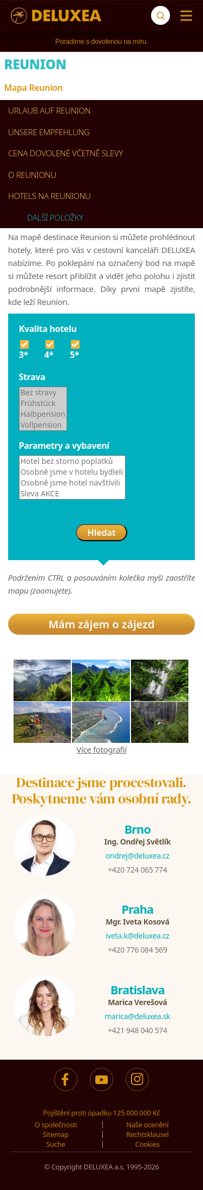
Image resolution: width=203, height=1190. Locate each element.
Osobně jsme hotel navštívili (72, 482)
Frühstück (43, 403)
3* (25, 348)
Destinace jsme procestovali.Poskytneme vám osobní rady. (102, 790)
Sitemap (56, 1134)
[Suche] (160, 15)
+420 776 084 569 (137, 950)
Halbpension (43, 414)
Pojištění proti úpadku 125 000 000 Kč (101, 1113)
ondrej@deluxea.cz (137, 855)
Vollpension (43, 425)
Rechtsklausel (147, 1134)
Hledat (102, 533)
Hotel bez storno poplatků (72, 461)
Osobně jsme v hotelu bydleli (72, 472)
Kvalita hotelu (48, 328)
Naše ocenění (147, 1124)
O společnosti (56, 1124)
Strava (32, 377)
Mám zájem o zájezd (101, 624)
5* (76, 348)
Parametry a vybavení (64, 445)
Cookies (147, 1144)
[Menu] (183, 15)
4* (50, 348)
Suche (55, 1144)
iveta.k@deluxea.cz (137, 935)
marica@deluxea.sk (137, 1016)
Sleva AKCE (72, 493)
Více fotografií (101, 749)
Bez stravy (43, 392)
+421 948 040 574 (137, 1030)
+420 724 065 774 (137, 870)
